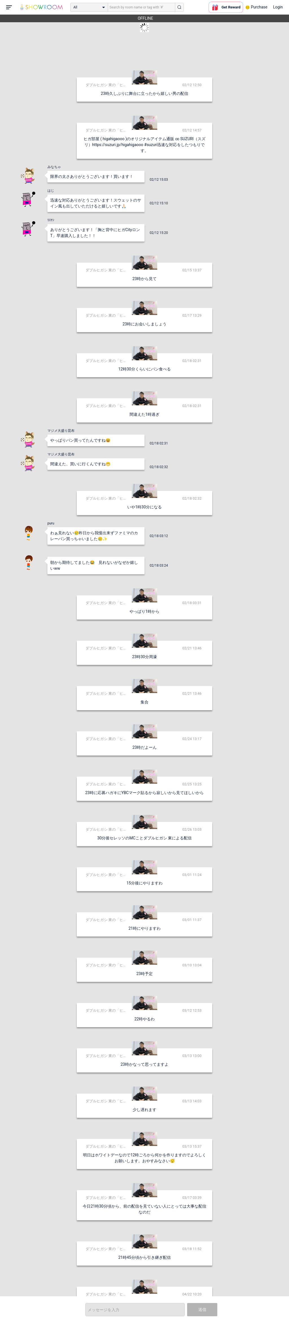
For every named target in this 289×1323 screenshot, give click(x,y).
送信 (202, 1309)
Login (278, 7)
